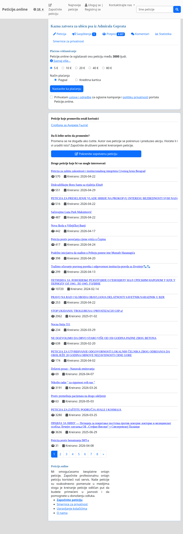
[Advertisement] (23, 73)
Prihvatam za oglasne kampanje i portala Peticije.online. (106, 99)
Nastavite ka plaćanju (66, 89)
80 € (109, 68)
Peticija (59, 34)
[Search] (154, 9)
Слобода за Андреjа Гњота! (69, 125)
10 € (69, 68)
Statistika (163, 34)
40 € (96, 68)
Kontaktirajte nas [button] (121, 5)
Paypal (62, 80)
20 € (82, 68)
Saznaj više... (60, 61)
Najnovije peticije (74, 7)
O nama (62, 513)
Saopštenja (84, 34)
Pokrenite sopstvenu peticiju (96, 154)
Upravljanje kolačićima (72, 509)
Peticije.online (15, 9)
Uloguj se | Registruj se (94, 7)
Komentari (140, 34)
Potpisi (113, 34)
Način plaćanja (60, 76)
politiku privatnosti (135, 97)
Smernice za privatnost (68, 41)
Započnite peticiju (55, 10)
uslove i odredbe (80, 97)
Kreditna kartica (90, 80)
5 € (56, 68)
